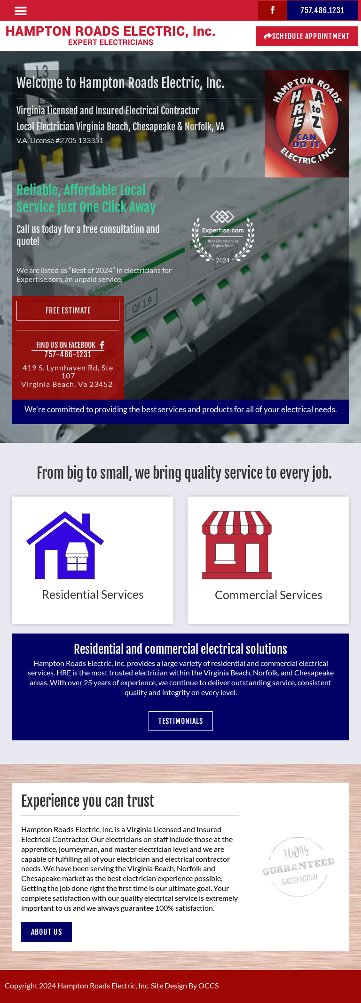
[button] (21, 10)
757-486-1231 (68, 354)
